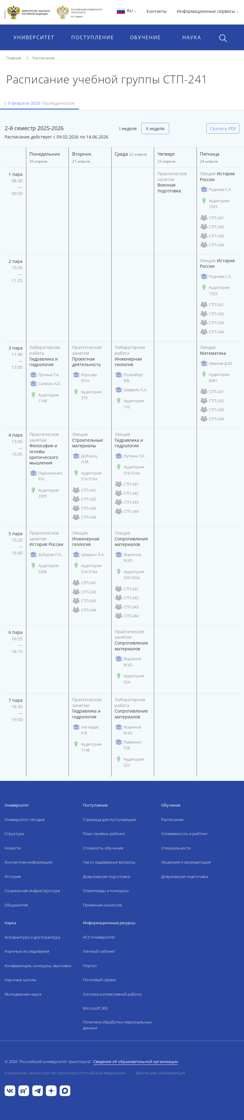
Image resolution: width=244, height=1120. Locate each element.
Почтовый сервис (99, 979)
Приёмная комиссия (102, 905)
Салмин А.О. (45, 384)
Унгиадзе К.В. (85, 730)
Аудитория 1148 (44, 398)
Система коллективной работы (112, 994)
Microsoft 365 (95, 1008)
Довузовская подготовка (106, 876)
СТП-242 (212, 227)
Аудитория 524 (129, 679)
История (13, 876)
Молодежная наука (23, 994)
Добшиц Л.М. (84, 459)
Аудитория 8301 (214, 377)
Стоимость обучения (103, 848)
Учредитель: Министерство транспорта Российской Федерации (65, 1073)
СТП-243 (212, 236)
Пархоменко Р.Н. (45, 476)
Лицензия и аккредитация (186, 862)
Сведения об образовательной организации (135, 1061)
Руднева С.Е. (216, 189)
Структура (14, 833)
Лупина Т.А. (44, 375)
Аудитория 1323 (214, 204)
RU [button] (126, 10)
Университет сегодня (25, 819)
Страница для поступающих (109, 819)
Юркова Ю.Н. (84, 378)
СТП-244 (212, 245)
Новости (13, 848)
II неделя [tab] (155, 128)
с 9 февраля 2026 (39, 103)
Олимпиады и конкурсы (106, 890)
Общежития (16, 905)
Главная (13, 58)
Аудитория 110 (129, 404)
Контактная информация (28, 862)
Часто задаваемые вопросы (109, 862)
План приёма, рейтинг (104, 833)
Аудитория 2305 (44, 493)
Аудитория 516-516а (87, 476)
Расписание (43, 58)
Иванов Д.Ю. (216, 363)
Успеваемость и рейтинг (184, 833)
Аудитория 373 (87, 395)
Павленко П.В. (128, 745)
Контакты (156, 11)
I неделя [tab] (128, 128)
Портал (90, 965)
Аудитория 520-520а (129, 575)
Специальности (176, 848)
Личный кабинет (99, 951)
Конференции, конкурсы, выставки (38, 965)
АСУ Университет (99, 937)
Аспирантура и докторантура (32, 937)
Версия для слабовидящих (160, 1073)
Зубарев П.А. (45, 555)
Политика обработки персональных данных (117, 1025)
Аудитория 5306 (44, 568)
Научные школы (20, 979)
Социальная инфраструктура (32, 890)
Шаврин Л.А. (131, 390)
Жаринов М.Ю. (128, 557)
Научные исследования (27, 951)
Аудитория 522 (129, 762)
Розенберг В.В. (129, 378)
